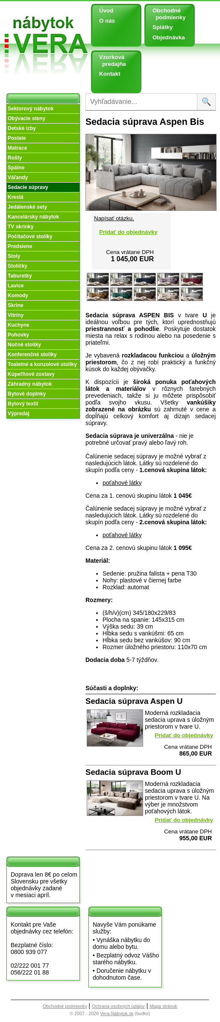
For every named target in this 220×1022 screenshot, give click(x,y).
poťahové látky (122, 482)
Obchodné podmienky (166, 14)
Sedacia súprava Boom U (133, 772)
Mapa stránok (163, 1006)
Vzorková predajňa (109, 60)
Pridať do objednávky (128, 232)
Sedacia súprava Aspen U (133, 701)
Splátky (163, 27)
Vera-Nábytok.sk (116, 1013)
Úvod (106, 10)
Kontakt (109, 74)
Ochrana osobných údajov (118, 1006)
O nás (107, 21)
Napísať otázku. (114, 218)
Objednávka (169, 37)
